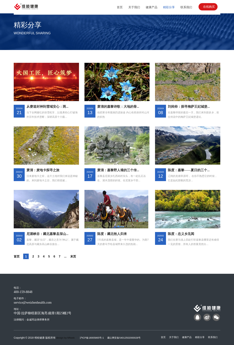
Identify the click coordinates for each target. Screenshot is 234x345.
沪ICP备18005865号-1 (94, 337)
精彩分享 (199, 337)
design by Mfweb (66, 337)
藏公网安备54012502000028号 (127, 337)
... (67, 256)
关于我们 (171, 337)
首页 (17, 256)
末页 (75, 256)
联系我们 (212, 337)
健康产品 (185, 337)
